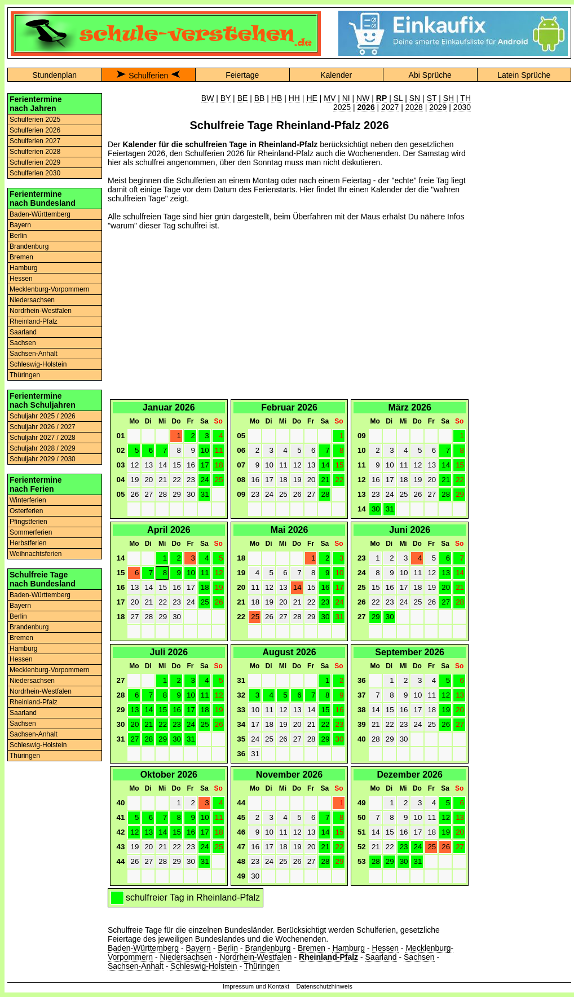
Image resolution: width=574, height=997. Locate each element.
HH (294, 98)
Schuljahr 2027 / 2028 (43, 438)
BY (225, 98)
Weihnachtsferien (36, 554)
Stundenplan (54, 75)
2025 (342, 107)
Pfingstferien (28, 522)
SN (414, 98)
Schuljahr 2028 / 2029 (43, 448)
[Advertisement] (289, 318)
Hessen (21, 279)
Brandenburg (29, 246)
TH (465, 98)
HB (276, 98)
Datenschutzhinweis (324, 986)
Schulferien (148, 75)
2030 (462, 107)
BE (242, 98)
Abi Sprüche (430, 75)
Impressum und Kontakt (256, 986)
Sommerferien (31, 532)
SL (398, 98)
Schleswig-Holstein (38, 364)
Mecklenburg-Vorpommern (49, 289)
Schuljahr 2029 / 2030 (43, 459)
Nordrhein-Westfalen (41, 311)
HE (311, 98)
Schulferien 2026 (35, 130)
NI (346, 98)
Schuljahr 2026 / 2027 (43, 427)
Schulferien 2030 (35, 173)
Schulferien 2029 (35, 162)
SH (448, 98)
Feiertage (242, 75)
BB (259, 98)
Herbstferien (28, 543)
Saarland (23, 332)
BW (207, 98)
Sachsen (23, 343)
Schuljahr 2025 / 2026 (43, 416)
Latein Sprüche (523, 75)
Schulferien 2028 (35, 152)
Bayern (20, 225)
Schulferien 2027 (35, 141)
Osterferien (26, 511)
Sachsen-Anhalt (34, 354)
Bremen (21, 257)
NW (362, 98)
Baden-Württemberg (40, 214)
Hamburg (23, 268)
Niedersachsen (32, 300)
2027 (390, 107)
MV (329, 98)
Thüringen (25, 375)
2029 (438, 107)
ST (432, 98)
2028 (414, 107)
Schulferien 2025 (35, 119)
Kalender (336, 75)
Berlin (18, 236)
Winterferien (28, 500)
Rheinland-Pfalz (34, 321)
